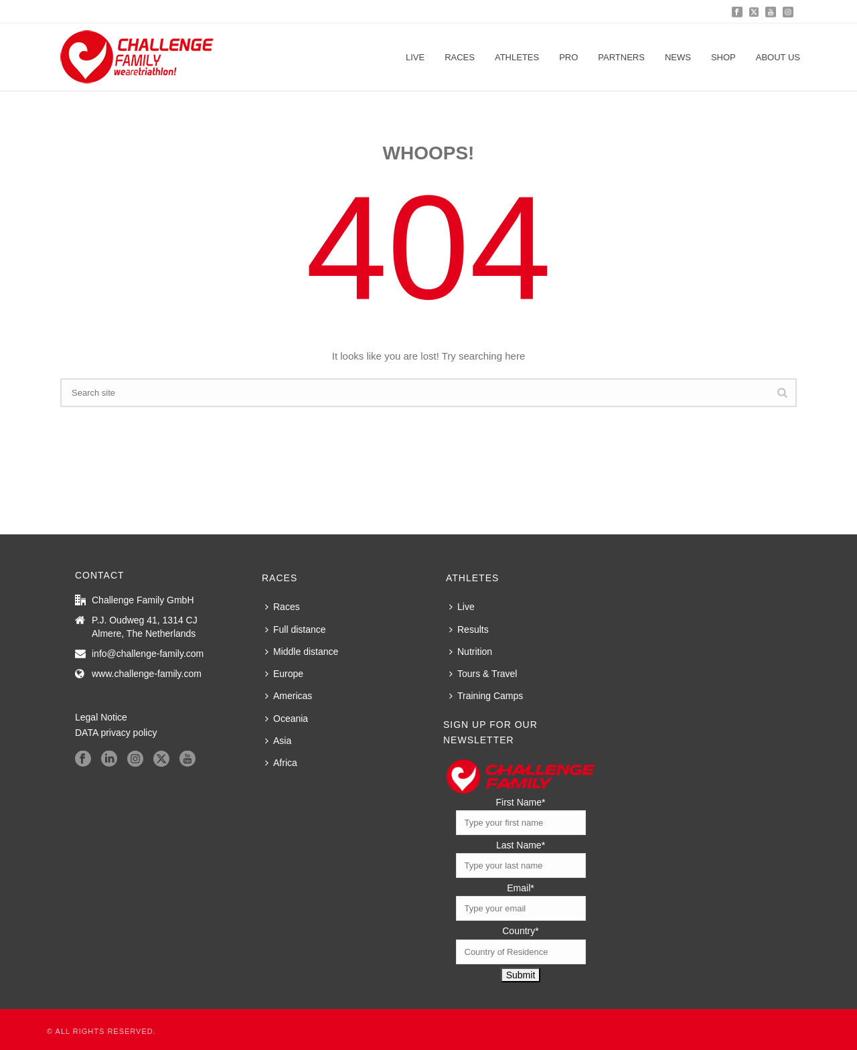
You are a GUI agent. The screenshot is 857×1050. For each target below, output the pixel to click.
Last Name (520, 845)
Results (469, 629)
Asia (278, 740)
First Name (521, 802)
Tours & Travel (483, 673)
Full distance (295, 629)
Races (460, 57)
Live (415, 57)
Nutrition (470, 651)
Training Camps (486, 695)
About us (778, 57)
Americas (288, 695)
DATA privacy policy (116, 732)
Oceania (286, 718)
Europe (284, 673)
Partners (621, 57)
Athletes (517, 57)
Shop (723, 57)
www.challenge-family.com (147, 673)
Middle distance (301, 651)
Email (520, 888)
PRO (568, 57)
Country (520, 930)
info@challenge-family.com (148, 653)
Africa (281, 762)
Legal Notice (101, 717)
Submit (521, 975)
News (678, 57)
